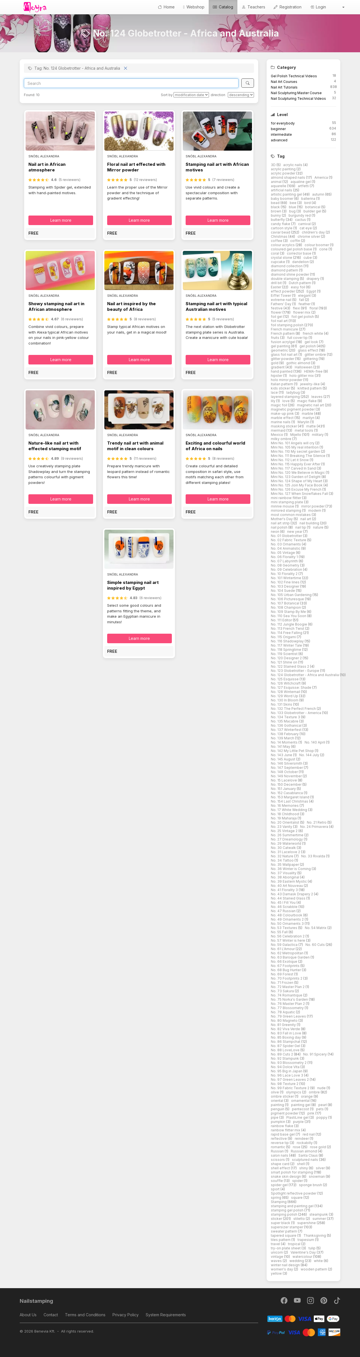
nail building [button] (310, 523)
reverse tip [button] (280, 1143)
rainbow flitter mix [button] (286, 1130)
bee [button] (293, 203)
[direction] (241, 95)
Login (318, 6)
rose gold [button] (318, 1147)
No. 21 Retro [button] (317, 822)
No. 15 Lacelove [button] (284, 780)
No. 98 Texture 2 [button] (285, 1084)
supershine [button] (307, 1223)
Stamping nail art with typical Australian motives (216, 306)
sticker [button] (277, 1218)
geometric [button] (280, 350)
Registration (288, 6)
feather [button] (304, 304)
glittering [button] (311, 359)
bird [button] (308, 203)
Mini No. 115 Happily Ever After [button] (296, 464)
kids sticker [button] (281, 388)
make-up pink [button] (283, 413)
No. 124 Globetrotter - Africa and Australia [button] (305, 675)
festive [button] (277, 308)
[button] (339, 7)
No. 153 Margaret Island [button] (290, 797)
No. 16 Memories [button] (285, 805)
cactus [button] (301, 220)
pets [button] (320, 1109)
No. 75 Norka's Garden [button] (290, 999)
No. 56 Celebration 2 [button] (288, 936)
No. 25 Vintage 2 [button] (284, 831)
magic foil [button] (279, 405)
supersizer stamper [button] (287, 1227)
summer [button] (319, 1218)
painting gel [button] (301, 1105)
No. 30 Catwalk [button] (284, 848)
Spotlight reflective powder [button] (294, 1193)
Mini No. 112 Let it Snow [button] (290, 460)
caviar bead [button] (281, 232)
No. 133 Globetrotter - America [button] (296, 713)
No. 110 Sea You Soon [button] (289, 616)
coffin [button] (295, 241)
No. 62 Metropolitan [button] (287, 953)
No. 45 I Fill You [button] (283, 902)
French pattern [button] (283, 333)
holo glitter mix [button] (302, 375)
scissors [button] (278, 1159)
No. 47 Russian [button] (283, 911)
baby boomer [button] (282, 198)
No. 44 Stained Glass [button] (288, 898)
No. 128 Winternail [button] (286, 692)
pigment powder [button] (285, 1113)
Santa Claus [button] (308, 1155)
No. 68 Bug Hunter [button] (286, 970)
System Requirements (166, 1314)
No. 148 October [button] (285, 772)
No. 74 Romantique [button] (287, 995)
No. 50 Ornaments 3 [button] (288, 923)
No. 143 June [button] (282, 755)
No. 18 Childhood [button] (285, 814)
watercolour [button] (302, 1256)
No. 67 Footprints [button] (285, 966)
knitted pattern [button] (310, 388)
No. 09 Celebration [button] (287, 569)
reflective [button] (279, 1138)
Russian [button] (278, 1151)
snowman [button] (317, 1176)
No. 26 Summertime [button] (287, 835)
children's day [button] (314, 232)
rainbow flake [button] (282, 1126)
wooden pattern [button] (314, 1269)
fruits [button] (275, 338)
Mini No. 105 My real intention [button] (295, 447)
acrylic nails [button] (293, 165)
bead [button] (275, 203)
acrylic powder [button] (283, 173)
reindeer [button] (302, 1138)
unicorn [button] (277, 1252)
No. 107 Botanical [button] (285, 603)
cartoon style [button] (282, 228)
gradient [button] (278, 367)
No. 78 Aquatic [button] (283, 1012)
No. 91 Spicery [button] (315, 1054)
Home (166, 6)
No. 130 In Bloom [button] (285, 700)
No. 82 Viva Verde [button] (286, 1029)
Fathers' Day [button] (281, 304)
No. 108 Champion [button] (286, 607)
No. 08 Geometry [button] (285, 565)
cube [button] (308, 257)
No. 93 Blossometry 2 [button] (289, 1063)
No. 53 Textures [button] (284, 928)
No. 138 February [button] (285, 734)
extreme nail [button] (281, 300)
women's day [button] (282, 1269)
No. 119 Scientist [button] (284, 654)
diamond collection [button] (287, 266)
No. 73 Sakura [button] (283, 991)
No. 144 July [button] (309, 755)
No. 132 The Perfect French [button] (294, 708)
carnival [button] (305, 224)
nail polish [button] (279, 527)
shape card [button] (280, 1164)
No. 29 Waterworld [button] (286, 843)
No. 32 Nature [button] (282, 856)
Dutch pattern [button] (300, 283)
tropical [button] (294, 1244)
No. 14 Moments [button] (284, 742)
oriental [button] (277, 1100)
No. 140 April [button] (315, 742)
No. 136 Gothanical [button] (286, 725)
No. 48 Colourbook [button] (287, 915)
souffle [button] (277, 1181)
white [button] (319, 1261)
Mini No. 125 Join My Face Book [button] (297, 485)
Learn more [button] (60, 220)
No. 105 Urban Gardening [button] (291, 595)
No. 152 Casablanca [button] (287, 793)
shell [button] (301, 1164)
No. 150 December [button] (286, 784)
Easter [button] (276, 287)
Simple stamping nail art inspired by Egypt (133, 585)
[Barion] (304, 1318)
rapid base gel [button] (283, 1134)
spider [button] (298, 1181)
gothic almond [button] (298, 363)
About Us (28, 1314)
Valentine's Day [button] (304, 1252)
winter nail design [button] (286, 1265)
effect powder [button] (283, 291)
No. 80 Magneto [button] (284, 1020)
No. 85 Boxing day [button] (286, 1037)
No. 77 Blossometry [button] (288, 1008)
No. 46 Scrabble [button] (284, 907)
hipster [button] (277, 375)
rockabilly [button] (305, 1143)
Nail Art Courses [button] (284, 82)
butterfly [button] (278, 220)
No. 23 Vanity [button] (282, 826)
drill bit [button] (277, 283)
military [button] (318, 434)
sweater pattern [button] (284, 1231)
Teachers (253, 6)
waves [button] (277, 1261)
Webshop (193, 6)
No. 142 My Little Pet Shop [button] (293, 751)
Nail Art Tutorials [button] (284, 87)
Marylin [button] (304, 422)
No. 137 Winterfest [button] (286, 730)
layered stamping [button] (286, 397)
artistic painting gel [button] (287, 194)
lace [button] (275, 392)
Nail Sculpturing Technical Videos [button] (298, 98)
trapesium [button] (306, 1240)
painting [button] (278, 1105)
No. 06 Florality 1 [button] (285, 557)
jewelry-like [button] (310, 384)
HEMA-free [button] (313, 371)
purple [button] (299, 1122)
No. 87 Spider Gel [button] (286, 1046)
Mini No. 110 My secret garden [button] (296, 451)
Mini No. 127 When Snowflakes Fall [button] (300, 493)
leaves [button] (317, 397)
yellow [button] (277, 1273)
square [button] (297, 1197)
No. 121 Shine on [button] (284, 662)
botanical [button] (313, 207)
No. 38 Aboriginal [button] (285, 877)
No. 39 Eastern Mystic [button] (289, 881)
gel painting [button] (281, 346)
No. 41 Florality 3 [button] (285, 890)
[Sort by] (191, 95)
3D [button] (273, 165)
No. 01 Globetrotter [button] (287, 536)
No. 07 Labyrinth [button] (285, 561)
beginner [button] (278, 129)
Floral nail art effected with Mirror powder (136, 167)
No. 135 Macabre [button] (285, 721)
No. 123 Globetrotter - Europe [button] (295, 671)
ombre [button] (315, 1092)
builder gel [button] (312, 211)
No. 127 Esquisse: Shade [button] (291, 687)
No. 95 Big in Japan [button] (287, 1071)
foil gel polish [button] (303, 316)
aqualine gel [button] (301, 182)
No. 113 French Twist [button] (288, 628)
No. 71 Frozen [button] (282, 982)
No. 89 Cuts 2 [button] (282, 1054)
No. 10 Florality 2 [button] (284, 574)
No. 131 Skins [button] (282, 704)
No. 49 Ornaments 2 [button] (288, 919)
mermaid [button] (278, 430)
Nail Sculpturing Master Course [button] (296, 93)
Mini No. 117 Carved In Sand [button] (294, 468)
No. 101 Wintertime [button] (286, 578)
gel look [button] (312, 342)
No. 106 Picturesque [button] (288, 599)
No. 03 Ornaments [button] (286, 544)
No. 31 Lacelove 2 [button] (286, 852)
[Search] (131, 83)
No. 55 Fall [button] (280, 932)
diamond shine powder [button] (290, 274)
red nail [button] (309, 1134)
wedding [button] (297, 1261)
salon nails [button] (280, 1155)
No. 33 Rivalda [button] (313, 856)
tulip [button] (312, 1248)
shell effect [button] (281, 1168)
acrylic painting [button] (283, 169)
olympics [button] (294, 1092)
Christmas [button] (279, 236)
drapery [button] (313, 279)
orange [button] (307, 1096)
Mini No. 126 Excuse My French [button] (296, 489)
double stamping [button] (285, 279)
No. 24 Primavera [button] (314, 826)
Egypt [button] (312, 291)
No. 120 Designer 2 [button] (287, 658)
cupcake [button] (278, 262)
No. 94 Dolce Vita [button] (285, 1067)
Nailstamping (36, 1301)
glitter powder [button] (283, 359)
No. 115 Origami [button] (284, 637)
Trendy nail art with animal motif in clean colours (135, 445)
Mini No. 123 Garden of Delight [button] (296, 477)
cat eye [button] (306, 228)
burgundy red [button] (300, 215)
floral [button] (314, 308)
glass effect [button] (308, 350)
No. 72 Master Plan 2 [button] (288, 987)
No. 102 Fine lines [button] (285, 582)
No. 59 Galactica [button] (284, 945)
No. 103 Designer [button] (285, 586)
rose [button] (297, 1147)
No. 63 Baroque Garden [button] (290, 957)
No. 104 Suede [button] (283, 590)
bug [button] (292, 211)
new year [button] (295, 531)
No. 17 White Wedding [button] (289, 810)
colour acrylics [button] (283, 245)
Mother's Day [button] (282, 519)
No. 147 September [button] (287, 767)
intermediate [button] (281, 134)
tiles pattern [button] (281, 1240)
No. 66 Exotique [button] (284, 961)
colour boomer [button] (317, 245)
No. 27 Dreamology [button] (287, 839)
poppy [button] (322, 1117)
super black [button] (281, 1223)
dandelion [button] (301, 262)
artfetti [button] (304, 186)
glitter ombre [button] (316, 354)
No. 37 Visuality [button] (284, 873)
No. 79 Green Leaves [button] (289, 1016)
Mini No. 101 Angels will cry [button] (293, 443)
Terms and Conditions (85, 1314)
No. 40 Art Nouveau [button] (287, 885)
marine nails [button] (281, 422)
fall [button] (302, 300)
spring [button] (276, 1197)
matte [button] (311, 426)
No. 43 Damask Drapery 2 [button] (292, 894)
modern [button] (315, 510)
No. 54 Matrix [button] (316, 928)
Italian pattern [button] (282, 384)
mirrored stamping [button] (286, 510)
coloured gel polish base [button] (292, 249)
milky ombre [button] (281, 439)
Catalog (223, 6)
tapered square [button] (284, 1235)
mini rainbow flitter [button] (286, 498)
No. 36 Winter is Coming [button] (291, 869)
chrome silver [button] (309, 236)
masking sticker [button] (284, 426)
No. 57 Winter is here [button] (288, 940)
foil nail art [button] (280, 321)
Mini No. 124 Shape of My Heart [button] (297, 481)
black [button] (276, 207)
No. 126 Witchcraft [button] (286, 683)
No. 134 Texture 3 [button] (286, 717)
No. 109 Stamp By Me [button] (289, 612)
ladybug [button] (293, 392)
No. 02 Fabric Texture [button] (289, 540)
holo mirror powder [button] (287, 380)
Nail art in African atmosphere (47, 167)
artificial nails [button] (282, 190)
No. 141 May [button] (281, 746)
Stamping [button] (279, 1202)
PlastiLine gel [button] (297, 1117)
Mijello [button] (296, 434)
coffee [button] (277, 241)
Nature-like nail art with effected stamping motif (54, 445)
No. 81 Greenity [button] (284, 1025)
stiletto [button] (299, 1218)
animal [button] (276, 182)
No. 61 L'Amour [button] (283, 949)
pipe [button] (275, 1117)
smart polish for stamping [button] (292, 1172)
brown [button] (276, 211)
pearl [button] (323, 1105)
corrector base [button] (299, 253)
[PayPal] (304, 1332)
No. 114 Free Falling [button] (287, 633)
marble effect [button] (282, 418)
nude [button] (322, 1088)
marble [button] (308, 413)
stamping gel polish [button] (287, 1210)
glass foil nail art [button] (284, 354)
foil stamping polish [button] (287, 325)
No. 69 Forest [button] (282, 974)
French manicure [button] (285, 329)
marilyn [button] (309, 418)
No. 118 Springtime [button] (286, 649)
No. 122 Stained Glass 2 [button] (290, 666)
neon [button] (275, 531)
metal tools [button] (304, 430)
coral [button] (275, 253)
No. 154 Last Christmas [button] (290, 801)
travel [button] (276, 1244)
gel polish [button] (308, 346)
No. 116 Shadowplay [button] (288, 641)
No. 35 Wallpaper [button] (285, 864)
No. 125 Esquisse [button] (285, 679)
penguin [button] (278, 1109)
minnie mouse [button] (283, 506)
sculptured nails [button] (305, 1159)
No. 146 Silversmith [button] (287, 763)
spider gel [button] (280, 1185)
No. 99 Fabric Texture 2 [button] (290, 1088)
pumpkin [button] (278, 1122)
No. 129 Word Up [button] (285, 696)
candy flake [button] (281, 224)
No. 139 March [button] (283, 738)
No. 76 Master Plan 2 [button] (288, 1004)
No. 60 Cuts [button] (315, 945)
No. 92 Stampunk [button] (285, 1058)
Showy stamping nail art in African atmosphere (56, 306)
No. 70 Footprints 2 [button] (287, 978)
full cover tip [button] (298, 338)
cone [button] (323, 249)
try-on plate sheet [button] (286, 1248)
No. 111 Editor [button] (282, 620)
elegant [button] (305, 295)
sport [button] (275, 1189)
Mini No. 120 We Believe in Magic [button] (298, 472)
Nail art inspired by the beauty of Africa (131, 306)
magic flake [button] (307, 401)
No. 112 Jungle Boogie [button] (289, 624)
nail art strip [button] (281, 523)
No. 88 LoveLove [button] (285, 1050)
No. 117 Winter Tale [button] (287, 645)
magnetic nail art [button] (311, 405)
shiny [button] (304, 1168)
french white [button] (313, 333)
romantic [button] (278, 1147)
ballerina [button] (308, 198)
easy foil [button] (298, 287)
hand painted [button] (282, 371)
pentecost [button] (301, 1109)
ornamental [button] (300, 1100)
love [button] (286, 401)
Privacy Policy (125, 1314)
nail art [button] (306, 519)
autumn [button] (318, 194)
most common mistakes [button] (291, 515)
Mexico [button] (277, 434)
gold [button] (275, 363)
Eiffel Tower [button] (281, 295)
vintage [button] (277, 1256)
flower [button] (276, 312)
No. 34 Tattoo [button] (282, 860)
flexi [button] (297, 308)
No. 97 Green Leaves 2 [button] (290, 1079)
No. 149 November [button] (287, 776)
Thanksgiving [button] (315, 1235)
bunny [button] (276, 215)
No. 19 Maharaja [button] (284, 818)
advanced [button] (279, 140)
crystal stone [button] (282, 257)
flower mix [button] (302, 312)
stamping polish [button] (284, 1214)
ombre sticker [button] (283, 1096)
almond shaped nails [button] (288, 177)
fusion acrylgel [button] (283, 342)
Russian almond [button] (304, 1151)
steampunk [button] (319, 1214)
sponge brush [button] (311, 1185)
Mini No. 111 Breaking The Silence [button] (298, 456)
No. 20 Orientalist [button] (285, 822)
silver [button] (321, 1168)
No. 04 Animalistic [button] (286, 548)
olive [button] (275, 1092)
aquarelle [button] (279, 186)
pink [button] (311, 1113)
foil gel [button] (277, 316)
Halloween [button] (304, 367)
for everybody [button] (283, 123)
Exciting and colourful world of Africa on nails (215, 445)
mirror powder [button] (313, 506)
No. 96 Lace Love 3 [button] (287, 1075)
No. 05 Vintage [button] (283, 552)
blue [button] (293, 207)
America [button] (321, 177)
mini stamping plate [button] (287, 502)
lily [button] (273, 401)
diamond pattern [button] (285, 270)
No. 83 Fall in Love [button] (286, 1033)
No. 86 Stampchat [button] (286, 1041)
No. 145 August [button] (283, 759)
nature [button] (318, 527)
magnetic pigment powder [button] (293, 409)
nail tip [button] (301, 527)
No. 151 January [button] (284, 789)
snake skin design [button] (286, 1176)
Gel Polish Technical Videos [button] (294, 76)
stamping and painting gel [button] (292, 1206)
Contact (51, 1314)
